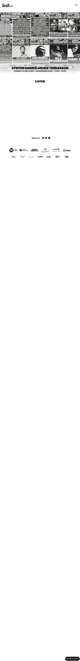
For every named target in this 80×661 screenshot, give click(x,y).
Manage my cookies (72, 658)
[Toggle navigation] (76, 5)
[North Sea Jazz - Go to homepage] (7, 5)
